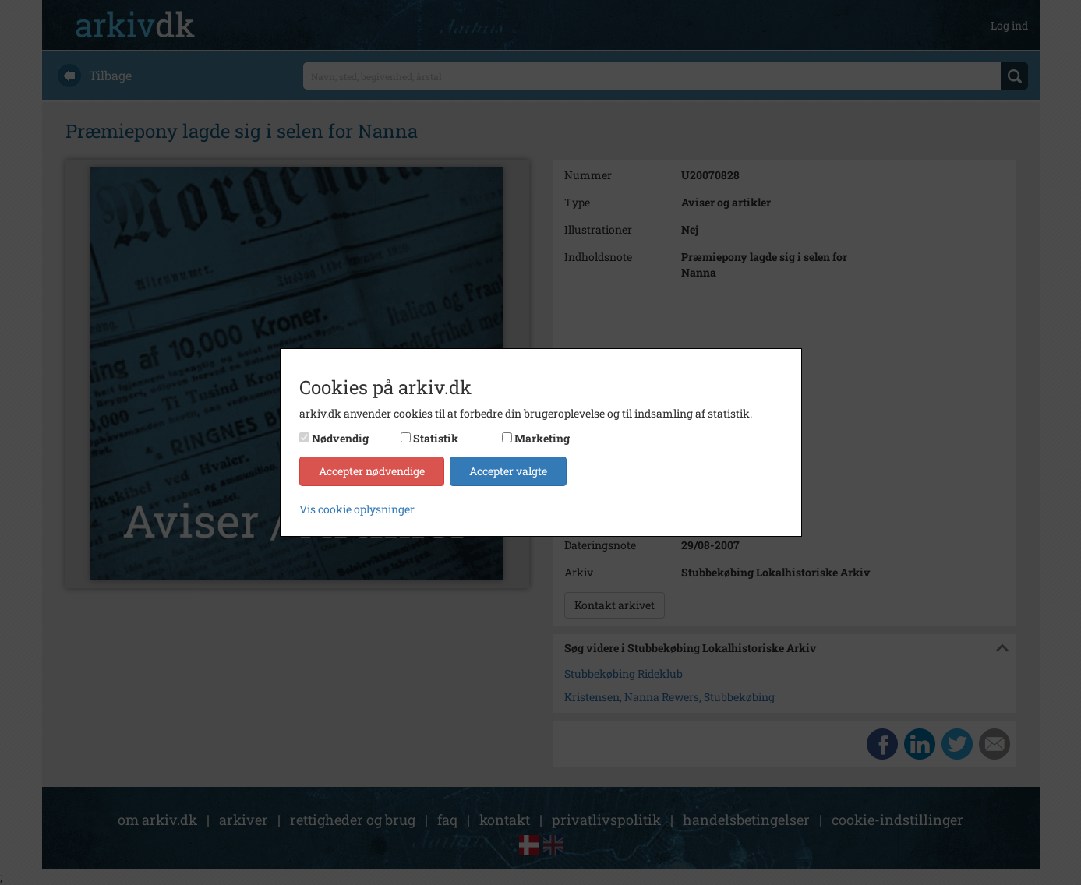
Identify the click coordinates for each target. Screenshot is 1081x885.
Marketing (542, 438)
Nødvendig (340, 438)
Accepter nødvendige (372, 471)
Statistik (435, 438)
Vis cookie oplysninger (357, 509)
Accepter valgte (508, 471)
